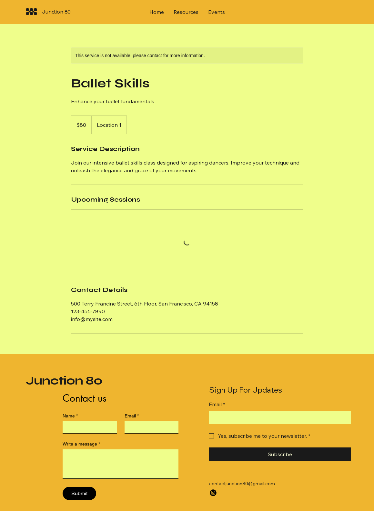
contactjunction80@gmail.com (242, 483)
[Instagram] (213, 493)
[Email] (150, 427)
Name (70, 416)
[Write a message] (120, 464)
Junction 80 (64, 380)
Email (132, 416)
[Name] (88, 427)
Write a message (81, 444)
